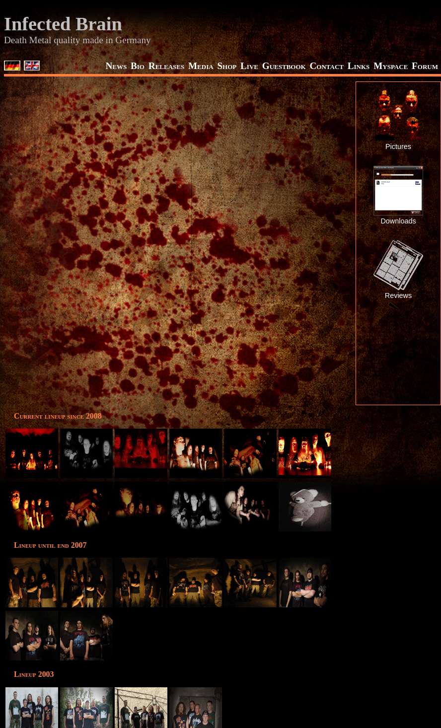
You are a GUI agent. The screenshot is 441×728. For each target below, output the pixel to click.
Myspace (390, 66)
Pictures (398, 146)
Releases (166, 66)
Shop (226, 66)
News (116, 66)
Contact (326, 66)
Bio (138, 66)
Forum (425, 66)
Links (359, 66)
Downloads (398, 221)
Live (249, 66)
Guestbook (284, 66)
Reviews (398, 295)
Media (201, 66)
